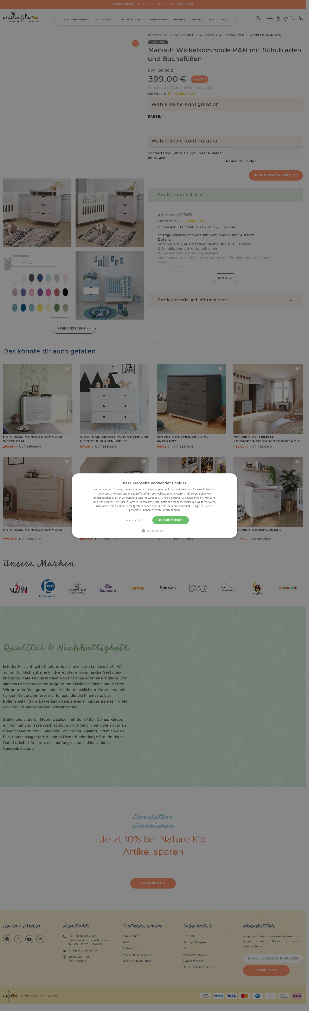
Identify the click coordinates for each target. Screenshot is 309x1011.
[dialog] (154, 505)
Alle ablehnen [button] (134, 520)
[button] (154, 530)
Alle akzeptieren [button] (171, 520)
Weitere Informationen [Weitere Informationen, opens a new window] (166, 510)
